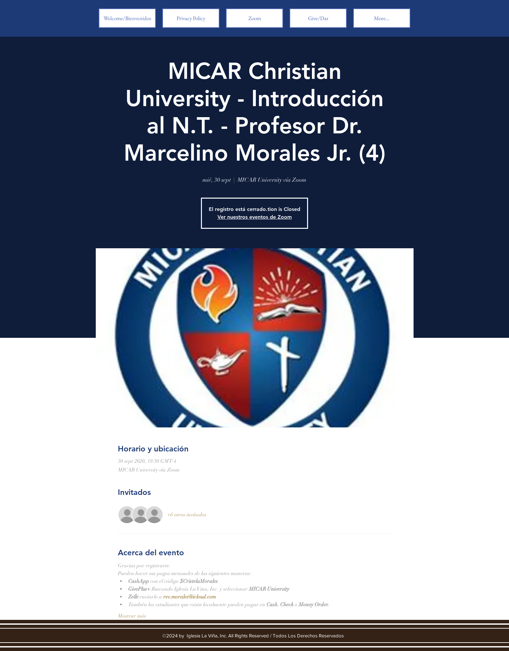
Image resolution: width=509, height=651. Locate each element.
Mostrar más (132, 616)
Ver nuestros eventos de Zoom (254, 217)
